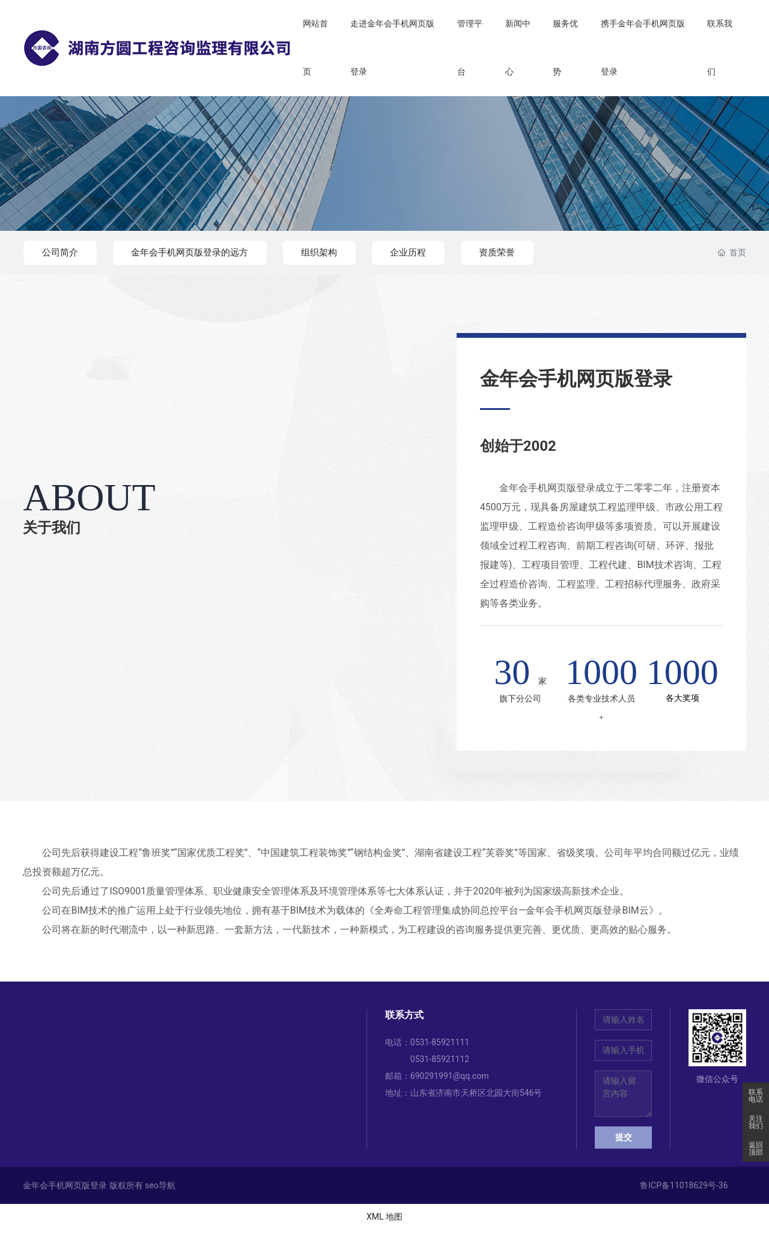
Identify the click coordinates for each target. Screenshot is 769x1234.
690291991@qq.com (449, 1079)
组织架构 (343, 252)
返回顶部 (756, 1148)
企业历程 (440, 252)
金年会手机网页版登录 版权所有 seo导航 (99, 1189)
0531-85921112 (439, 1063)
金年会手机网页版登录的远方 (203, 252)
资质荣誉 (537, 252)
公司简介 (63, 252)
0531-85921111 (439, 1046)
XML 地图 (384, 1220)
